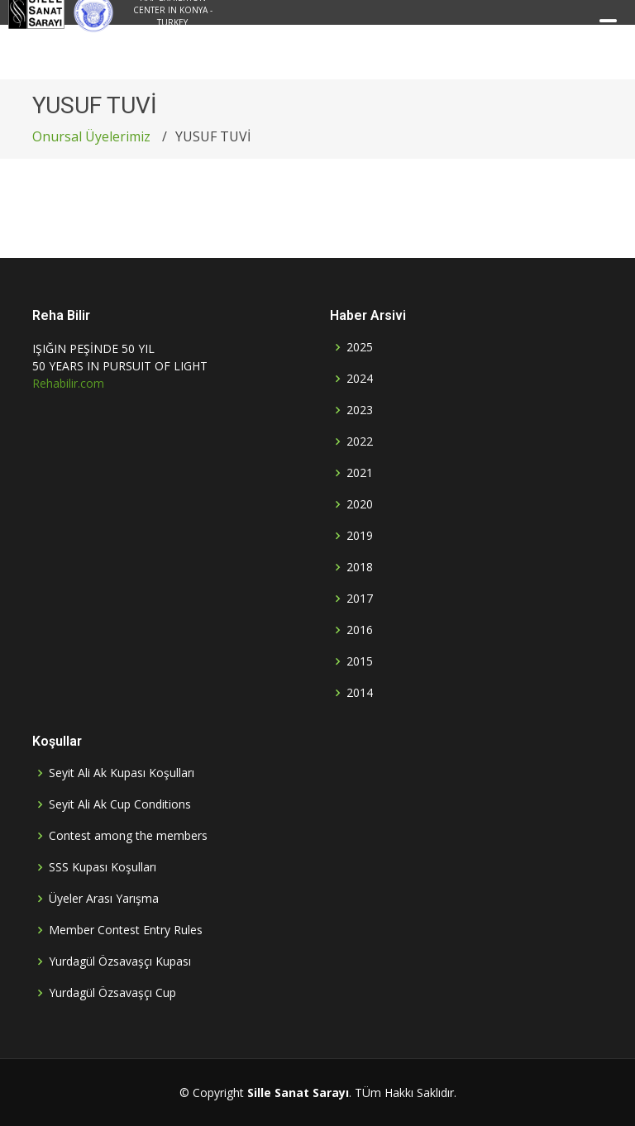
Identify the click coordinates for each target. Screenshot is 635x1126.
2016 (359, 630)
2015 (359, 661)
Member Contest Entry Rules (126, 930)
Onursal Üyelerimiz (91, 136)
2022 (359, 441)
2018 (359, 567)
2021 (359, 473)
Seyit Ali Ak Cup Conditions (120, 804)
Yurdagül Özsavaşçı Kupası (120, 961)
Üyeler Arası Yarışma (104, 898)
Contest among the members (128, 836)
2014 (359, 693)
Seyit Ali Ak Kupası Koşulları (121, 773)
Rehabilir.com (68, 383)
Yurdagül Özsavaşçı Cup (112, 993)
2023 (359, 410)
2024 (359, 378)
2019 (359, 536)
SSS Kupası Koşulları (102, 867)
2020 (359, 504)
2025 (359, 347)
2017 (359, 598)
